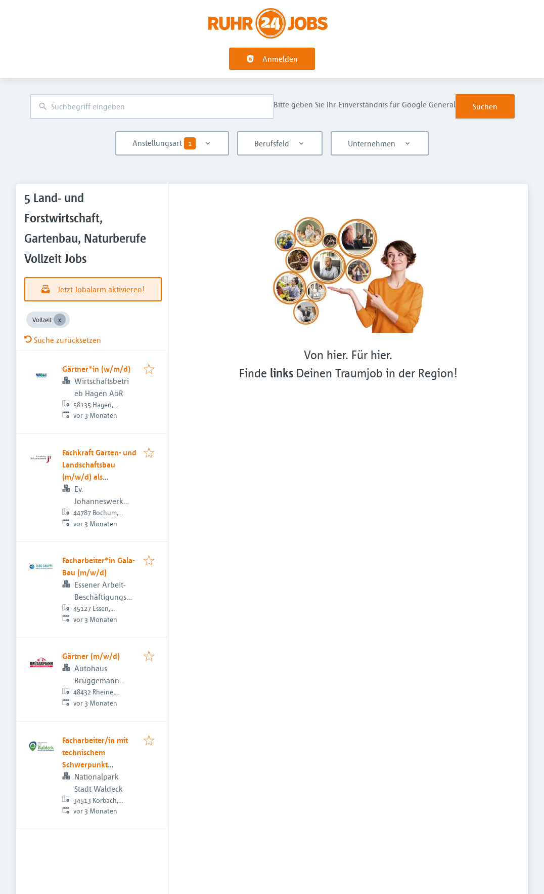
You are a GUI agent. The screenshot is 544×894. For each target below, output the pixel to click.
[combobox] (152, 106)
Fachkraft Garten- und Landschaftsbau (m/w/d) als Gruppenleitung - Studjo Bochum (99, 476)
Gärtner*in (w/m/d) (96, 369)
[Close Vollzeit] (60, 320)
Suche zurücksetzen (62, 340)
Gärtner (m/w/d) (91, 656)
